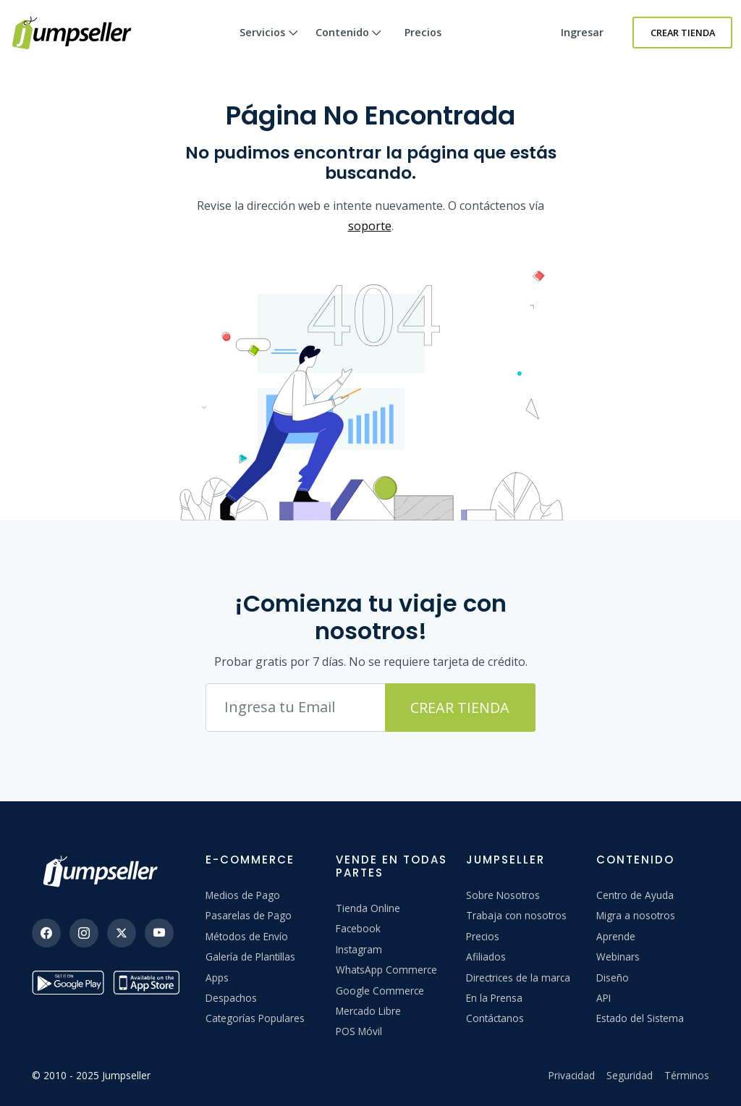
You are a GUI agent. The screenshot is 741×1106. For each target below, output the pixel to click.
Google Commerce (380, 990)
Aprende (615, 936)
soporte (369, 226)
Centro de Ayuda (635, 895)
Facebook (358, 928)
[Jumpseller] (104, 871)
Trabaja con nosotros (516, 915)
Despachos (231, 998)
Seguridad (629, 1075)
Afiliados (486, 956)
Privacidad (572, 1075)
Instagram (359, 949)
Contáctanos (495, 1018)
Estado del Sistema (640, 1018)
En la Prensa (494, 998)
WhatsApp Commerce (386, 969)
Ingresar (582, 32)
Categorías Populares (255, 1018)
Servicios (269, 45)
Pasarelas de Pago (249, 915)
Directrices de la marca (518, 977)
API (603, 998)
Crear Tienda (683, 32)
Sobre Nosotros (503, 895)
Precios (423, 32)
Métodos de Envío (247, 936)
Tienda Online (368, 908)
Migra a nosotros (635, 915)
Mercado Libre (368, 1011)
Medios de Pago (243, 895)
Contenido (349, 45)
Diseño (612, 977)
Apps (217, 977)
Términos (686, 1075)
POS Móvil (359, 1031)
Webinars (618, 956)
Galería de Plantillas (250, 956)
